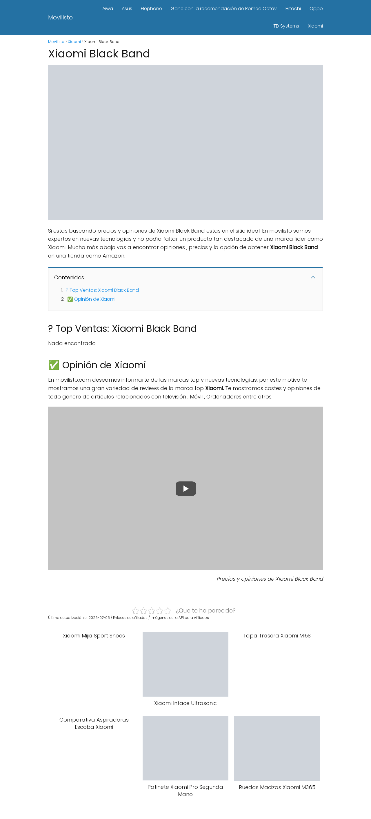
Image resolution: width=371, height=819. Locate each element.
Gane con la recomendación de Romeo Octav (224, 8)
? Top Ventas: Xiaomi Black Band (102, 290)
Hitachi (293, 8)
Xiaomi (315, 26)
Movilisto (60, 17)
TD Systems (286, 26)
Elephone (151, 8)
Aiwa (107, 8)
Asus (127, 8)
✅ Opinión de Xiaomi (91, 299)
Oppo (316, 8)
